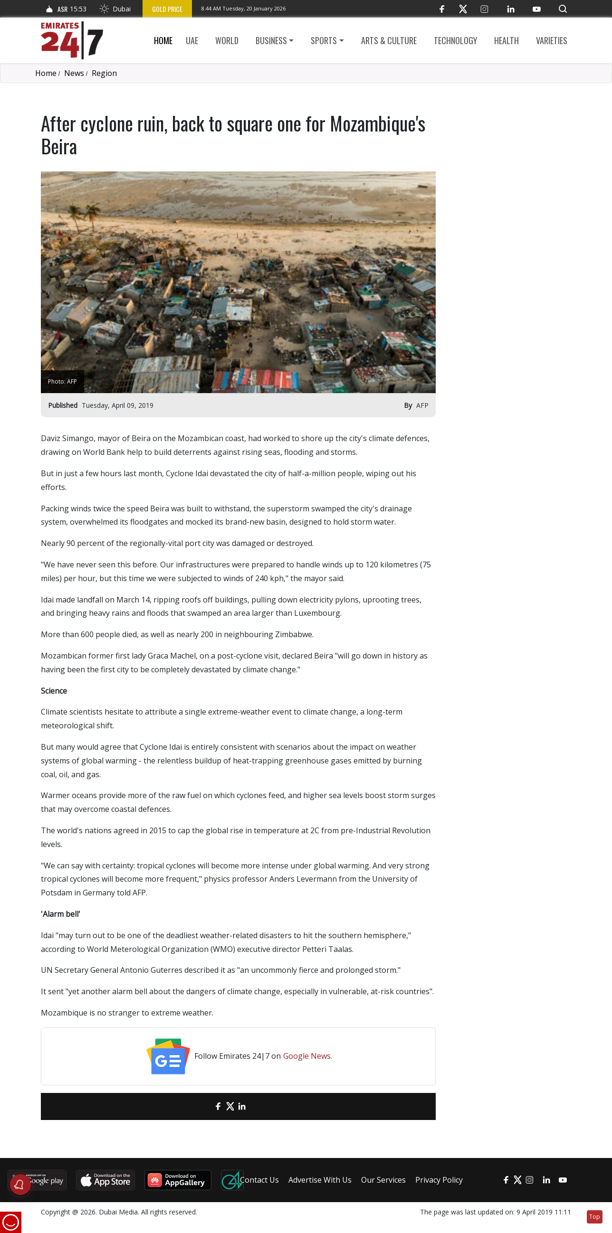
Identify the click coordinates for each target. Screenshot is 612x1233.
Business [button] (271, 40)
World (227, 40)
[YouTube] (536, 9)
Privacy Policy (439, 1180)
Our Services (383, 1180)
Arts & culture (389, 40)
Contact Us (259, 1180)
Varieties (551, 40)
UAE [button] (192, 40)
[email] (201, 1106)
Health (506, 40)
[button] (563, 9)
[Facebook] (441, 9)
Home (163, 40)
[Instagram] (484, 9)
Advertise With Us (320, 1180)
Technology (455, 40)
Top (594, 1217)
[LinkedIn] (510, 9)
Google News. (307, 1056)
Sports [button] (324, 40)
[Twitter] (463, 9)
